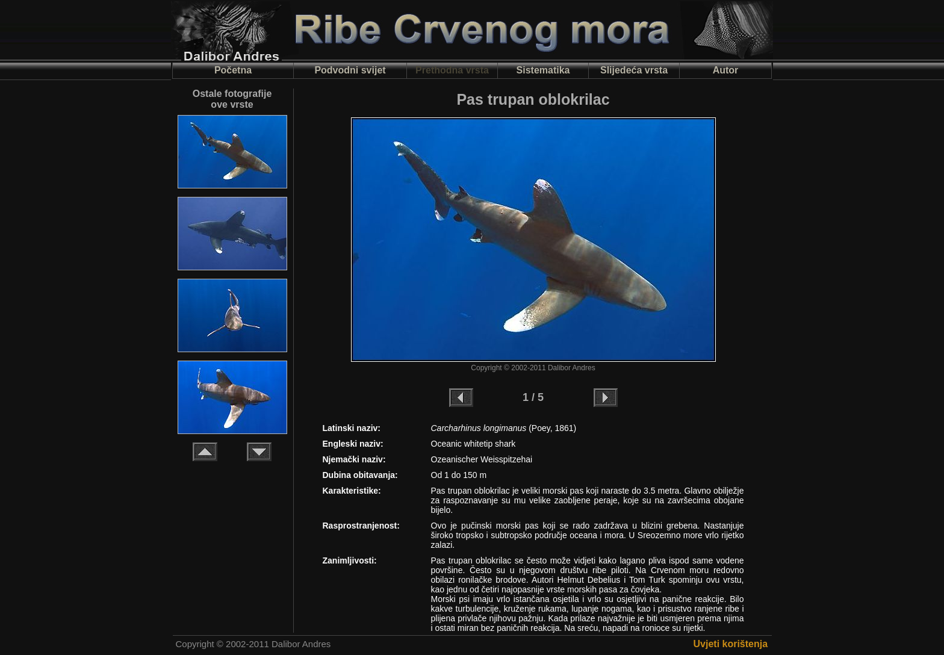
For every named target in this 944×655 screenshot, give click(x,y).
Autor (726, 70)
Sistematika (543, 70)
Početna (233, 70)
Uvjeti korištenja (731, 644)
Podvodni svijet (349, 70)
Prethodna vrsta (452, 70)
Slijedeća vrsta (634, 70)
